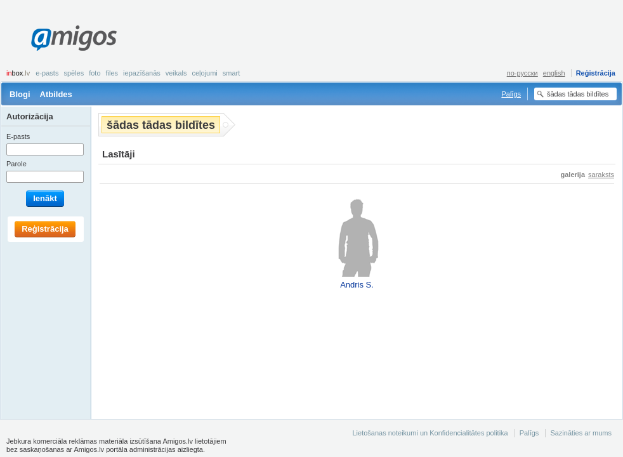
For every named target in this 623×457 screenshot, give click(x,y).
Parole (16, 164)
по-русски (522, 73)
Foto (94, 73)
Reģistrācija (595, 73)
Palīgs (511, 94)
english (554, 73)
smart (231, 73)
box (18, 73)
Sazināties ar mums (581, 433)
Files (112, 73)
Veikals (176, 73)
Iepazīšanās (142, 73)
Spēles (73, 73)
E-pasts (47, 73)
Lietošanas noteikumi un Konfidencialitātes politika (430, 433)
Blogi (20, 94)
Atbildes (56, 94)
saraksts (601, 174)
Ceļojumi (204, 73)
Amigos (74, 38)
